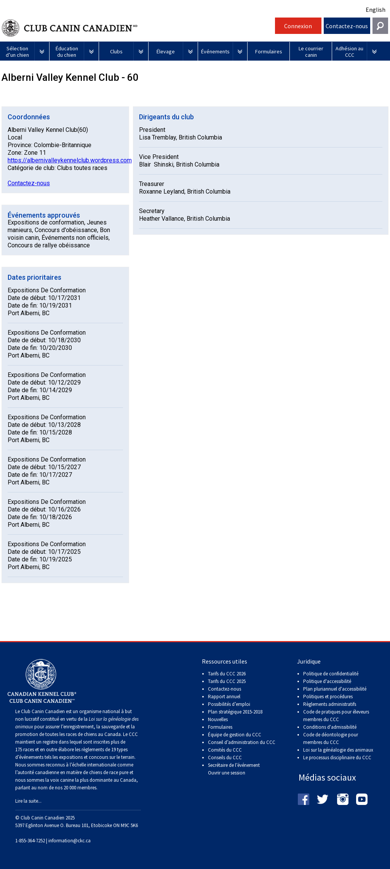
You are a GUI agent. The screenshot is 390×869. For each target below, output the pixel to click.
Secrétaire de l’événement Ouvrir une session (234, 769)
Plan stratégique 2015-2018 (235, 712)
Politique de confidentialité (330, 673)
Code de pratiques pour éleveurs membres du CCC (336, 716)
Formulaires (220, 727)
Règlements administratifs (329, 704)
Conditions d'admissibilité (329, 727)
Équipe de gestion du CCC (234, 734)
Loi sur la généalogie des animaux (338, 750)
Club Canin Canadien (137, 28)
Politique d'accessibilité (327, 681)
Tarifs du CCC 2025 (227, 681)
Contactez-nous (347, 26)
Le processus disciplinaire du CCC (337, 757)
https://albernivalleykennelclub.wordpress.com (70, 160)
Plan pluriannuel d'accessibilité (334, 689)
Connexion (298, 26)
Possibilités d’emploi (229, 704)
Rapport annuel (224, 696)
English (375, 9)
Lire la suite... (28, 801)
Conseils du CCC (225, 757)
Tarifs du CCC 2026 (227, 673)
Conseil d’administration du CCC (241, 742)
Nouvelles (218, 719)
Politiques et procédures (328, 696)
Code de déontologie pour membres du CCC (330, 738)
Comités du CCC (225, 750)
